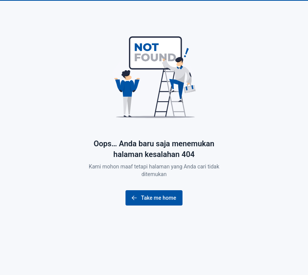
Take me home (153, 198)
